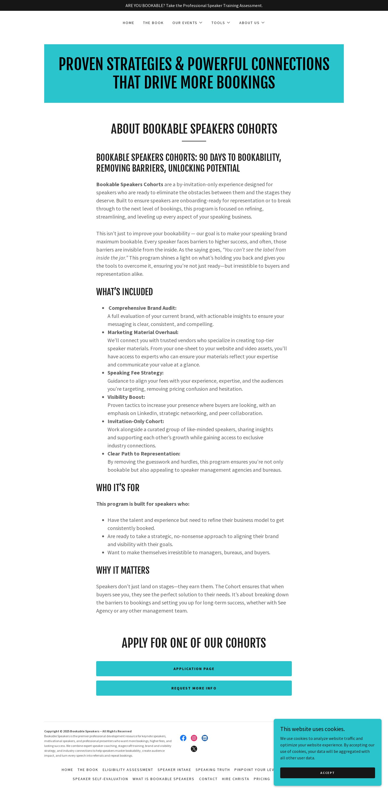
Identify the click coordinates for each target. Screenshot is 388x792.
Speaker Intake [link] (174, 769)
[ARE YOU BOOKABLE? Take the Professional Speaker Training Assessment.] (194, 5)
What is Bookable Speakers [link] (164, 778)
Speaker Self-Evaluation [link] (100, 778)
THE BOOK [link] (153, 22)
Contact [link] (208, 778)
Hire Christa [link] (236, 778)
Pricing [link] (262, 778)
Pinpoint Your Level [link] (256, 769)
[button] (187, 22)
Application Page (194, 668)
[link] (194, 87)
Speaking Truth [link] (213, 769)
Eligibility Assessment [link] (128, 769)
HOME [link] (128, 22)
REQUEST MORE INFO (193, 688)
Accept (327, 773)
